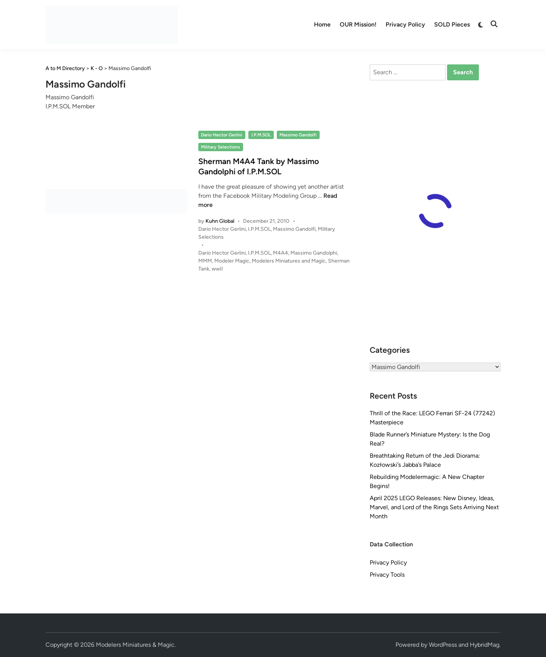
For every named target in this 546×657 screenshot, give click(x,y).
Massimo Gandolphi (313, 253)
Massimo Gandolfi (298, 135)
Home (322, 24)
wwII (217, 269)
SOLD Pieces (452, 24)
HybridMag (484, 644)
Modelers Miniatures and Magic (289, 261)
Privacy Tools (387, 574)
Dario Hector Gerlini (221, 135)
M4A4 (280, 253)
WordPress (443, 644)
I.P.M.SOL (261, 135)
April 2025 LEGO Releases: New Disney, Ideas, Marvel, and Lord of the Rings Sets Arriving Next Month (434, 507)
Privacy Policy (405, 24)
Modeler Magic (231, 261)
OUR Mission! (358, 24)
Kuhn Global (220, 221)
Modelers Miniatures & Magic (135, 644)
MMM (205, 261)
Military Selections (220, 147)
